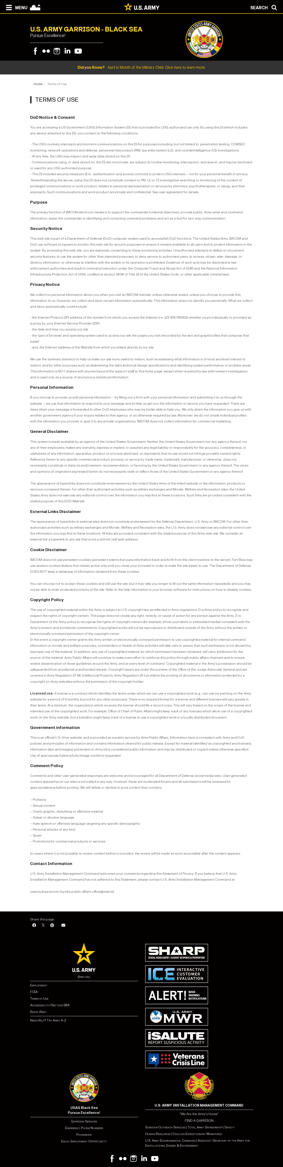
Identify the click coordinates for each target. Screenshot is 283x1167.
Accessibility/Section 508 (49, 1005)
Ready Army (38, 1012)
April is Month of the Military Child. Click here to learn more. (142, 67)
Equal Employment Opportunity (84, 1141)
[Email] (63, 926)
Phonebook (84, 1135)
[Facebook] (34, 926)
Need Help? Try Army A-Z (48, 1020)
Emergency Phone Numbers (84, 1128)
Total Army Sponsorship (205, 1127)
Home (38, 84)
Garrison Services (84, 1121)
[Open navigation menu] (16, 7)
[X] (43, 926)
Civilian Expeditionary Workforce (197, 1134)
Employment (38, 985)
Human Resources (157, 1134)
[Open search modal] (264, 7)
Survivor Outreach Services (165, 1127)
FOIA (34, 992)
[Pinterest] (52, 926)
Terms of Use (39, 999)
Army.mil (84, 977)
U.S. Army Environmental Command (170, 1141)
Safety (229, 1127)
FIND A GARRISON (199, 1121)
